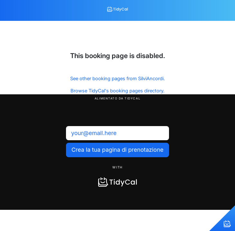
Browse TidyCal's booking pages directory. (117, 91)
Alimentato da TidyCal (117, 98)
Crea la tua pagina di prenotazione (117, 149)
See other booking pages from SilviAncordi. (117, 78)
